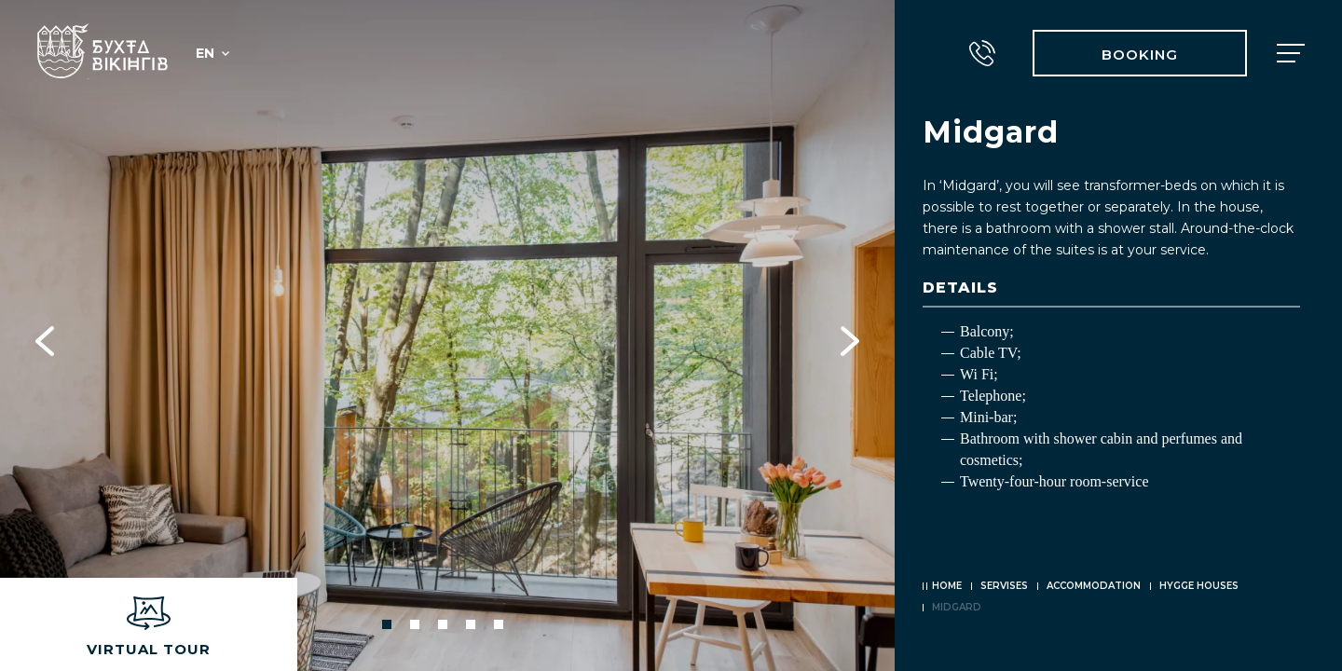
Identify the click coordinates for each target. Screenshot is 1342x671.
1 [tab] (386, 624)
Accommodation (1094, 586)
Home (947, 586)
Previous (44, 335)
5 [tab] (498, 624)
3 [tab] (442, 624)
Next (850, 335)
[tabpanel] (447, 335)
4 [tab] (470, 624)
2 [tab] (414, 624)
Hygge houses (1199, 586)
